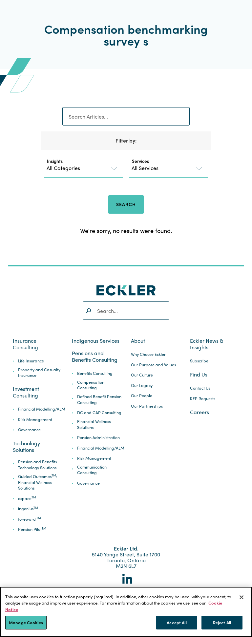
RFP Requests (202, 398)
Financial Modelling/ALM (41, 409)
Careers (199, 412)
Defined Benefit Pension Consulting (99, 399)
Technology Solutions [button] (26, 446)
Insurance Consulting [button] (25, 344)
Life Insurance (31, 361)
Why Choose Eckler (148, 354)
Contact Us (200, 388)
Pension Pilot (32, 529)
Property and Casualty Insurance (39, 372)
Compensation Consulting (90, 385)
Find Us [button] (198, 374)
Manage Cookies (26, 622)
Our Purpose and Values (153, 365)
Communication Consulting (92, 470)
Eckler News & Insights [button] (206, 344)
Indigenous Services (95, 341)
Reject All (222, 622)
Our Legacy (142, 385)
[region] (126, 612)
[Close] (241, 597)
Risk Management (35, 419)
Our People (141, 395)
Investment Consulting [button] (26, 392)
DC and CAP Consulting (99, 412)
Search (126, 204)
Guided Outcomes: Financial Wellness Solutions (37, 482)
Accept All (176, 622)
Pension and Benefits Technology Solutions (37, 465)
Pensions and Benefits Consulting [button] (94, 356)
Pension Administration (98, 437)
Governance (29, 430)
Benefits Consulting (95, 373)
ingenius (28, 509)
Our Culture (142, 375)
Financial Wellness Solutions (94, 424)
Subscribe (199, 361)
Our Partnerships (147, 406)
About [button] (138, 341)
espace (27, 498)
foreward (29, 519)
